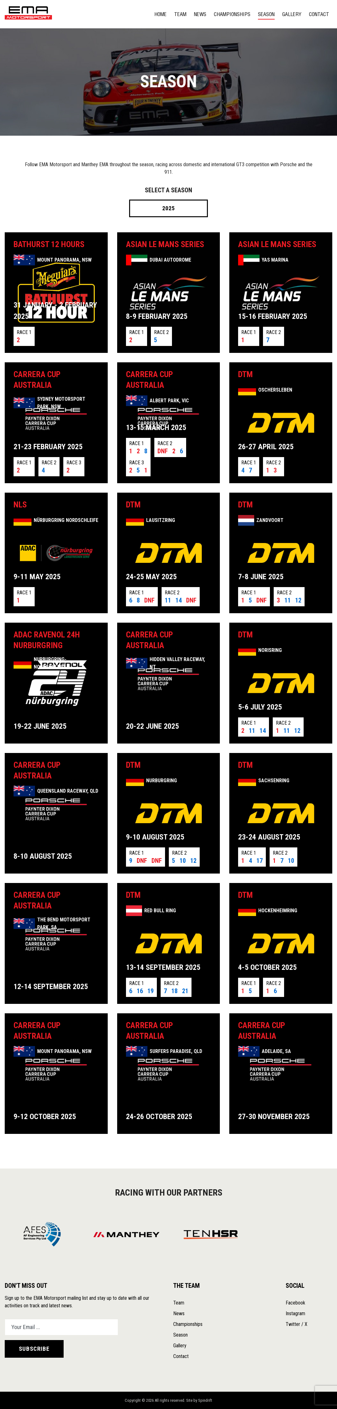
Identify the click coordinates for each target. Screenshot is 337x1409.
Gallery (291, 14)
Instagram (295, 1313)
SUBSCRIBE (34, 1348)
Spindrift (205, 1400)
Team (180, 14)
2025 (168, 208)
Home (160, 14)
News (200, 14)
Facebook (295, 1303)
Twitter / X (296, 1324)
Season (266, 14)
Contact (319, 14)
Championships (232, 14)
